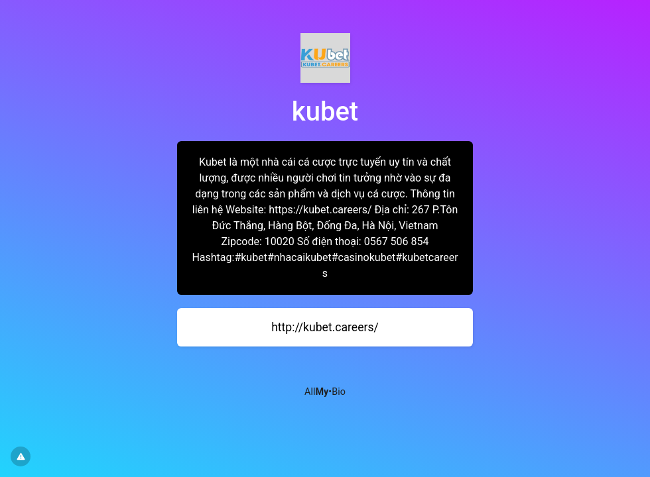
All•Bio (325, 392)
